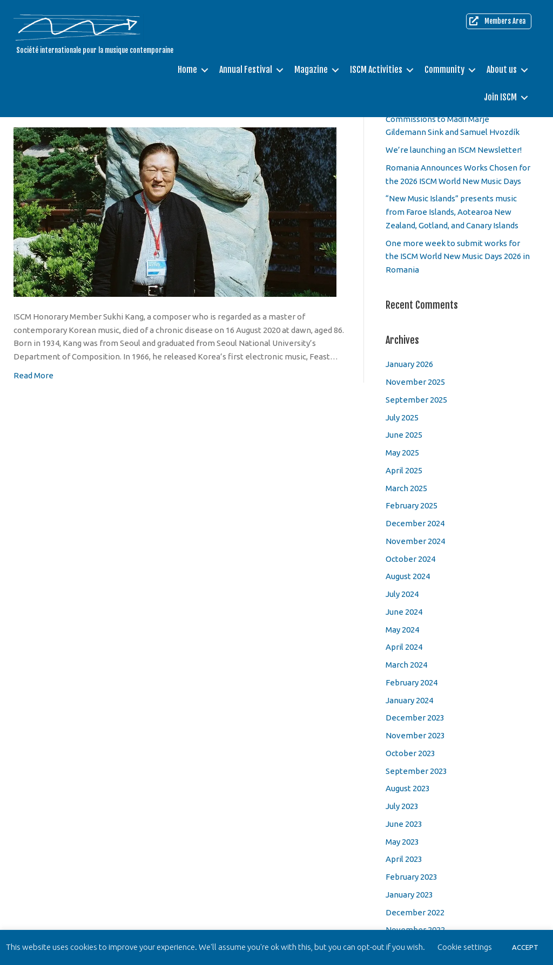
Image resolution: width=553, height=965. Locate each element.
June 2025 (404, 434)
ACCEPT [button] (525, 947)
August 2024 (408, 576)
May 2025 (402, 452)
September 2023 (416, 771)
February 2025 (411, 505)
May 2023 (402, 841)
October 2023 (410, 753)
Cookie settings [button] (464, 947)
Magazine (311, 69)
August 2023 (408, 788)
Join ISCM (500, 95)
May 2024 (402, 629)
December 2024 (415, 523)
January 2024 (409, 700)
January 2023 (409, 894)
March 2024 (406, 664)
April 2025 (404, 470)
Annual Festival (245, 69)
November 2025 (415, 381)
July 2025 (402, 417)
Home (187, 69)
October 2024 (410, 558)
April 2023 (404, 859)
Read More (33, 375)
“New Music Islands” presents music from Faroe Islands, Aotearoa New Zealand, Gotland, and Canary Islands (452, 212)
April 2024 (404, 646)
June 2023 (404, 823)
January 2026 (409, 364)
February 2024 (411, 682)
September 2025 (416, 399)
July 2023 (402, 806)
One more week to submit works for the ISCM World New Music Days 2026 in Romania (458, 257)
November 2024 (415, 541)
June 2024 (404, 611)
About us (502, 69)
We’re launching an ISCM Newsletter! (454, 149)
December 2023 (415, 717)
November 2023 (415, 735)
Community (444, 69)
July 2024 (402, 594)
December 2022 (415, 912)
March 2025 (406, 488)
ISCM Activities (376, 69)
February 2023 (411, 876)
